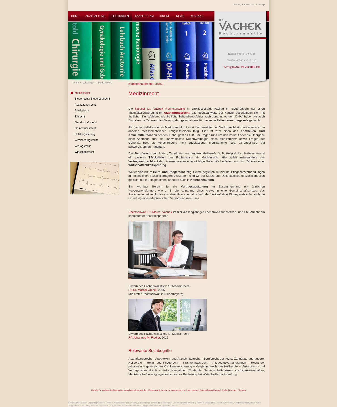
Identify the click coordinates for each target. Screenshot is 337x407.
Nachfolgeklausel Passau (101, 403)
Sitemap (260, 4)
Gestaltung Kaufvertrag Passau (94, 406)
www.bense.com (178, 390)
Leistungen (88, 82)
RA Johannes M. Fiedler (144, 337)
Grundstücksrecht (85, 128)
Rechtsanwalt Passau (78, 403)
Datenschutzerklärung (210, 390)
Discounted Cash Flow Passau (219, 403)
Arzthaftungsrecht (85, 104)
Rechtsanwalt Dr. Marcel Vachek (150, 212)
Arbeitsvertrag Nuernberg (125, 403)
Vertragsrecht (83, 146)
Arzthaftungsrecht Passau (166, 406)
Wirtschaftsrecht (84, 151)
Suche (236, 4)
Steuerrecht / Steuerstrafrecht (92, 98)
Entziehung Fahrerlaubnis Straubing (155, 403)
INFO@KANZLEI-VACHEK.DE (241, 67)
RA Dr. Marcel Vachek (143, 290)
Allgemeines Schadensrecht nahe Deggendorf (131, 406)
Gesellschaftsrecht (86, 122)
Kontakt (232, 390)
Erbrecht (80, 116)
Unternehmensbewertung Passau (188, 403)
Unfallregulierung (85, 134)
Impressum (248, 4)
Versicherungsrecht (86, 140)
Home (75, 82)
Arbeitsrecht (82, 110)
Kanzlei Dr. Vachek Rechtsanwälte (161, 108)
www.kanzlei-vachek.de (135, 390)
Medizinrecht (105, 82)
